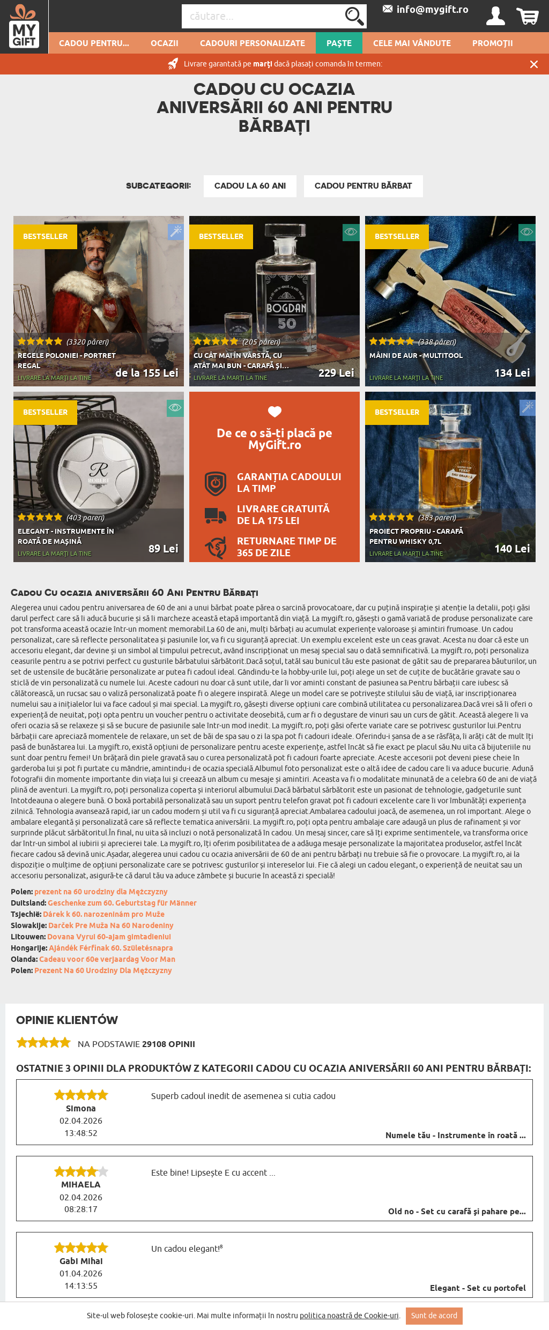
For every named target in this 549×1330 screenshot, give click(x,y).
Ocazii (165, 44)
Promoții (492, 44)
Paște (339, 44)
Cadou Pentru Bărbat (363, 186)
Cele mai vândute (412, 44)
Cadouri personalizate (252, 44)
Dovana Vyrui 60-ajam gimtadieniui (109, 937)
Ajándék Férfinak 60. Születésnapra (111, 949)
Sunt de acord (434, 1315)
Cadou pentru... (94, 44)
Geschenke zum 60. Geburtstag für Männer (122, 904)
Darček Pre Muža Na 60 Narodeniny (111, 926)
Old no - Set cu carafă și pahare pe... (457, 1212)
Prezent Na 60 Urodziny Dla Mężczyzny (103, 971)
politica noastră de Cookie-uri (349, 1315)
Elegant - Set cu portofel (478, 1288)
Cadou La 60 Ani (250, 186)
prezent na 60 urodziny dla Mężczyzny (101, 892)
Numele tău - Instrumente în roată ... (455, 1136)
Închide (534, 64)
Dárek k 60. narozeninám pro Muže (104, 915)
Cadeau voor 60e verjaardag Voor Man (107, 960)
